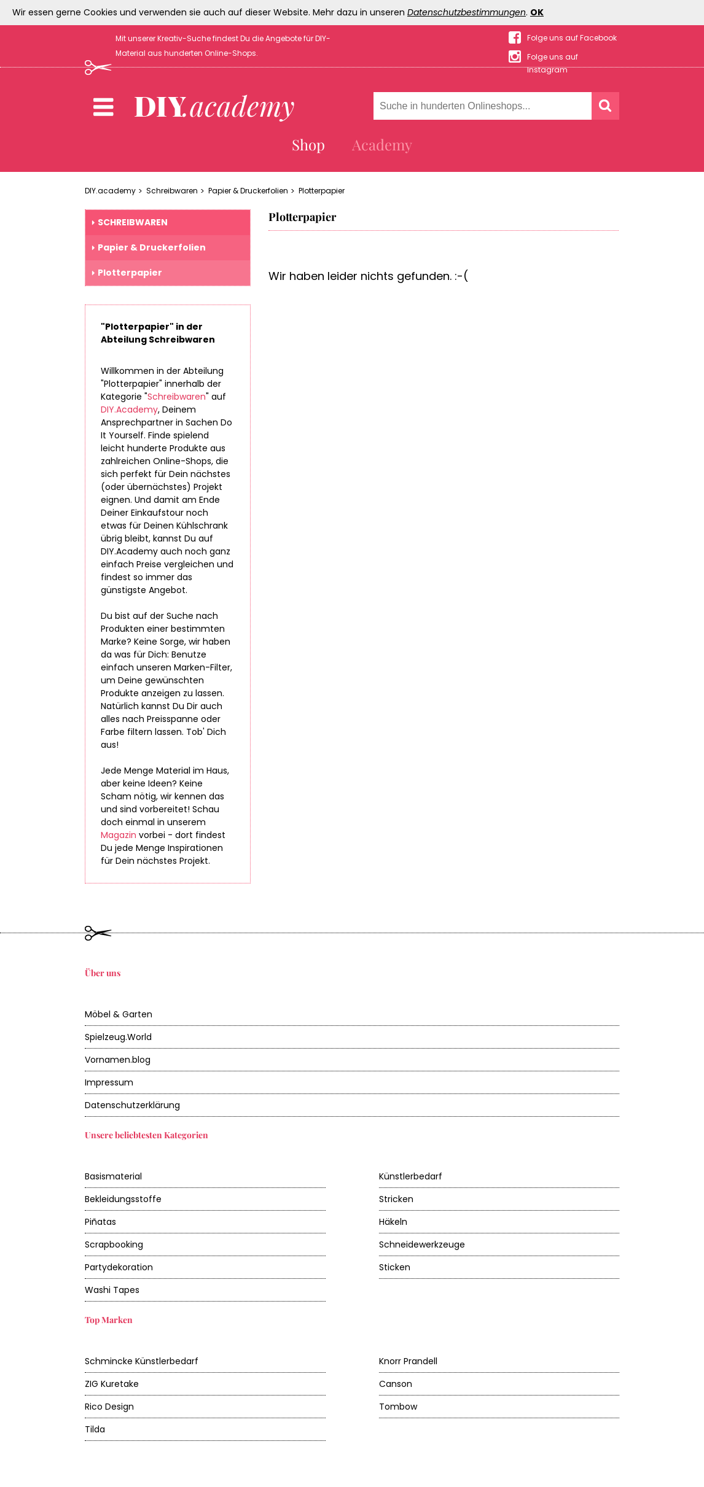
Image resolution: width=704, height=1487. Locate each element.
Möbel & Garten (118, 1014)
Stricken (396, 1199)
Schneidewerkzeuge (422, 1244)
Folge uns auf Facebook (572, 38)
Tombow (398, 1406)
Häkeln (393, 1222)
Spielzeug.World (118, 1037)
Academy (382, 144)
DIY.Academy (129, 409)
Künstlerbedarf (410, 1176)
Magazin (118, 835)
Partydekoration (119, 1267)
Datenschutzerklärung (132, 1105)
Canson (395, 1384)
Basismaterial (113, 1176)
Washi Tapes (112, 1290)
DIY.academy (110, 190)
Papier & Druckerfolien (248, 190)
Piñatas (100, 1222)
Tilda (95, 1429)
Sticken (394, 1267)
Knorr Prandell (408, 1361)
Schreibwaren (172, 190)
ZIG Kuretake (112, 1384)
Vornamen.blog (118, 1060)
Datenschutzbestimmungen (466, 12)
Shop (308, 144)
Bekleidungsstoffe (123, 1199)
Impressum (109, 1082)
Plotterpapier (322, 190)
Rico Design (109, 1406)
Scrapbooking (114, 1244)
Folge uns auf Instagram (552, 57)
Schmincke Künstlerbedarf (141, 1361)
